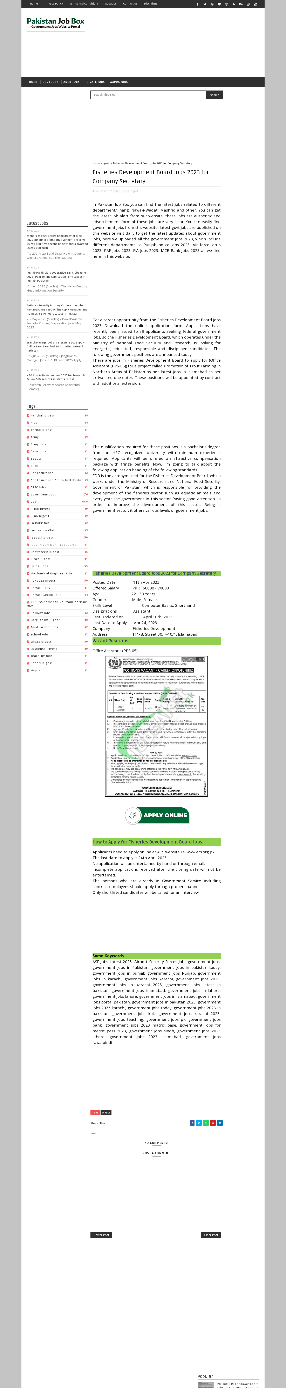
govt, (136, 193)
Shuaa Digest (41, 644)
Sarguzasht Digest (45, 623)
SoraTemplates (52, 1382)
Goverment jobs (43, 497)
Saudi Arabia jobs (45, 630)
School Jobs (40, 637)
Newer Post (101, 1358)
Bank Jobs (39, 454)
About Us (111, 3)
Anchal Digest (42, 432)
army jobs (39, 447)
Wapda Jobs (119, 84)
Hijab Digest (40, 511)
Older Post (184, 1358)
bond (35, 468)
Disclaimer (151, 3)
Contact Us (130, 3)
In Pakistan (40, 526)
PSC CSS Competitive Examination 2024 (227, 530)
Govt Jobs (50, 84)
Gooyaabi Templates (100, 1382)
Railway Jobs (41, 616)
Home (34, 3)
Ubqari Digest (42, 666)
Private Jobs (95, 84)
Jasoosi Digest (42, 540)
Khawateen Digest (45, 554)
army (35, 440)
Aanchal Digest (43, 418)
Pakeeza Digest (43, 583)
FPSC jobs (38, 490)
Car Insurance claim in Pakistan (57, 483)
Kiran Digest (41, 562)
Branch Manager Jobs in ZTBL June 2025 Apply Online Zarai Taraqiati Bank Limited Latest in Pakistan (56, 349)
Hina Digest (40, 519)
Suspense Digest (44, 651)
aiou (34, 425)
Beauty (36, 461)
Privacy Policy (54, 3)
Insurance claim (44, 533)
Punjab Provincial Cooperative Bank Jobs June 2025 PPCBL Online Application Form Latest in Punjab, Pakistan (56, 279)
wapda (36, 673)
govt (34, 504)
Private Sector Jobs (46, 598)
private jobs (40, 590)
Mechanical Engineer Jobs (52, 576)
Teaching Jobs (42, 659)
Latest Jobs (40, 569)
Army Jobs (71, 84)
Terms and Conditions (84, 3)
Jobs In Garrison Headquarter (54, 547)
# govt (106, 1234)
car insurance (42, 476)
